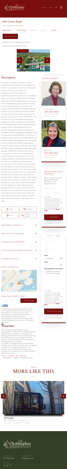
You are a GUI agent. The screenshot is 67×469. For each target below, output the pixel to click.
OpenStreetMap (24, 291)
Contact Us (49, 235)
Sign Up (43, 7)
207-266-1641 (51, 153)
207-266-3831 (51, 111)
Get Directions (28, 300)
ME (17, 356)
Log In (50, 7)
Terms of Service (58, 318)
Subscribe (53, 217)
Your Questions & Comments (53, 268)
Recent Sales (54, 114)
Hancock (23, 356)
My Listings (47, 114)
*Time (46, 262)
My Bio (53, 116)
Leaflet (13, 291)
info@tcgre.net (27, 458)
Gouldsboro (7, 358)
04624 (16, 358)
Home (3, 356)
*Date (46, 255)
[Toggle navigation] (61, 7)
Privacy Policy (8, 326)
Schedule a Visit (58, 236)
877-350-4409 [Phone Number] (8, 458)
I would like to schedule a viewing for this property (53, 279)
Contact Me (47, 116)
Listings (11, 356)
